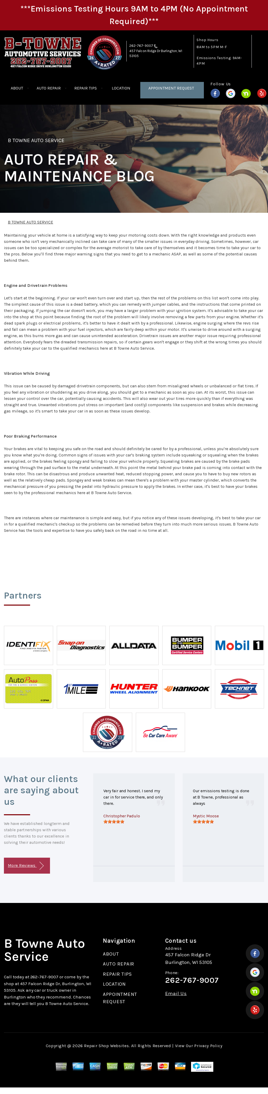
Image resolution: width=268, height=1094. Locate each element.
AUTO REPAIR (49, 88)
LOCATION (121, 88)
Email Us (176, 993)
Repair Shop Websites (106, 1045)
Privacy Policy (208, 1045)
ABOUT (17, 88)
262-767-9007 (141, 46)
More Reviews (26, 866)
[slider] (113, 821)
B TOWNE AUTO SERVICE (36, 140)
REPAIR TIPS (85, 88)
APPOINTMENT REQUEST (171, 88)
